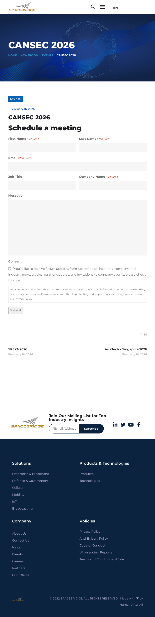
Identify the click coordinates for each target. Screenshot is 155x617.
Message (15, 195)
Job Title (15, 177)
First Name (24, 139)
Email (19, 158)
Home (12, 55)
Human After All (131, 604)
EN (114, 8)
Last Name (94, 139)
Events (47, 55)
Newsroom (29, 55)
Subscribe (91, 428)
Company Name (99, 176)
